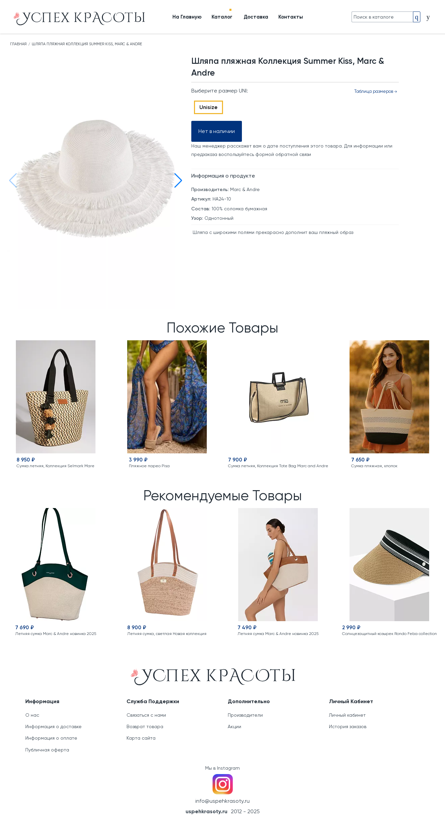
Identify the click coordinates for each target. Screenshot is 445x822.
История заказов (347, 726)
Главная (18, 44)
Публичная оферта (47, 749)
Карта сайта (141, 738)
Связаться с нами (146, 715)
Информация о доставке (53, 726)
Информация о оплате (51, 738)
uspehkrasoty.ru (206, 811)
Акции (234, 726)
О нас (32, 715)
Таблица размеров (375, 91)
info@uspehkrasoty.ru (222, 801)
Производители (245, 715)
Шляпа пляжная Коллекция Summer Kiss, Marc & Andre (87, 44)
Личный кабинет (347, 715)
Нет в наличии (216, 131)
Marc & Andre (245, 189)
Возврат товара (145, 726)
